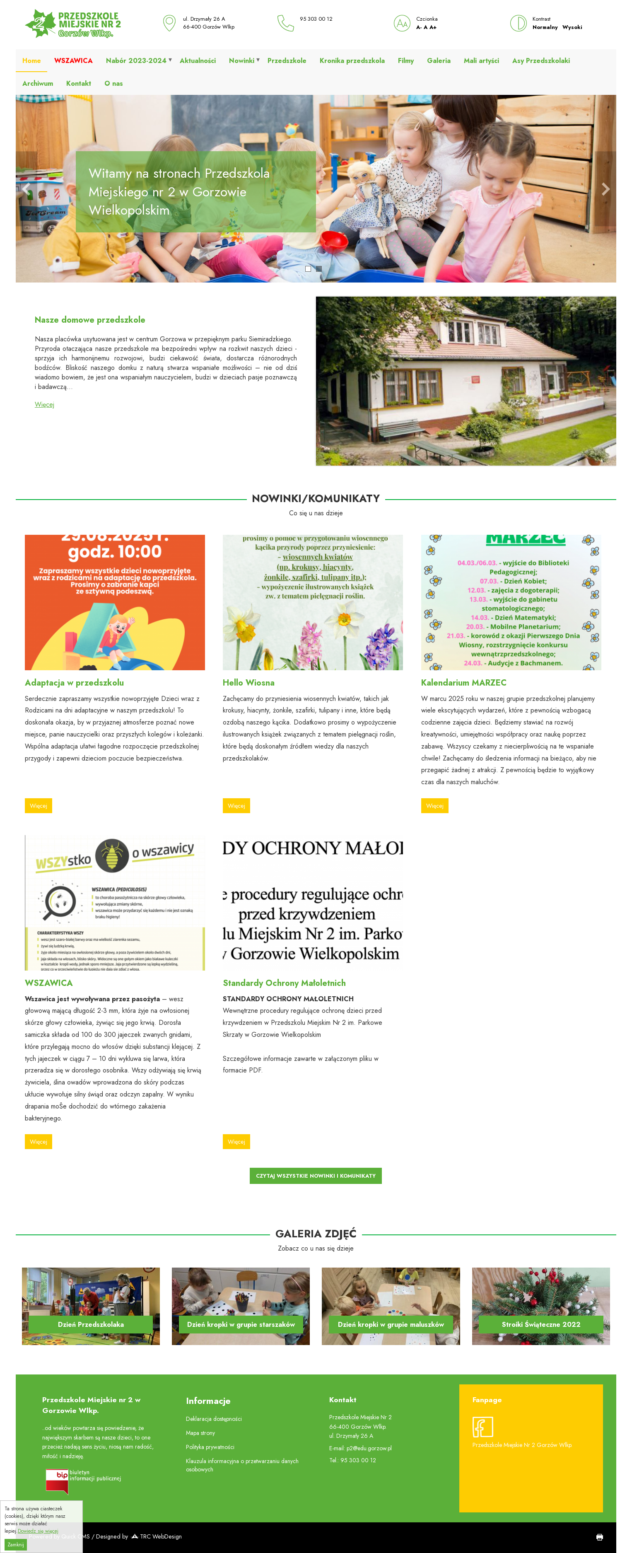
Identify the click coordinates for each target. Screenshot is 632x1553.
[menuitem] (73, 60)
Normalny (545, 27)
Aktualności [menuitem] (198, 60)
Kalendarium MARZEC (464, 683)
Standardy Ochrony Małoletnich (284, 983)
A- (419, 27)
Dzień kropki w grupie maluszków (391, 1324)
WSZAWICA (49, 983)
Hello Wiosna (249, 683)
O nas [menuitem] (113, 83)
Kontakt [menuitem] (78, 83)
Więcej (44, 404)
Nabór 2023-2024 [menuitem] (136, 60)
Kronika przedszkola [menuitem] (352, 60)
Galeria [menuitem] (439, 60)
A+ (433, 27)
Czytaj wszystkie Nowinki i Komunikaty (316, 1176)
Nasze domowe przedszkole (90, 320)
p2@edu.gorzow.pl (369, 1448)
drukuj (597, 1537)
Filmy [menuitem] (406, 60)
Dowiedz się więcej (38, 1542)
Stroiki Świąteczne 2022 (541, 1324)
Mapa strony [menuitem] (200, 1433)
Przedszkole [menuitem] (287, 60)
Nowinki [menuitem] (241, 60)
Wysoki (572, 27)
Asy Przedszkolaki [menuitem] (541, 60)
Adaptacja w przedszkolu (74, 683)
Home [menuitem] (31, 60)
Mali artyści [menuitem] (481, 60)
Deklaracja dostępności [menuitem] (214, 1419)
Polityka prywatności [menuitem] (210, 1447)
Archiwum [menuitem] (37, 83)
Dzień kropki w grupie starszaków (241, 1324)
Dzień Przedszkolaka (91, 1324)
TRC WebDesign (156, 1536)
